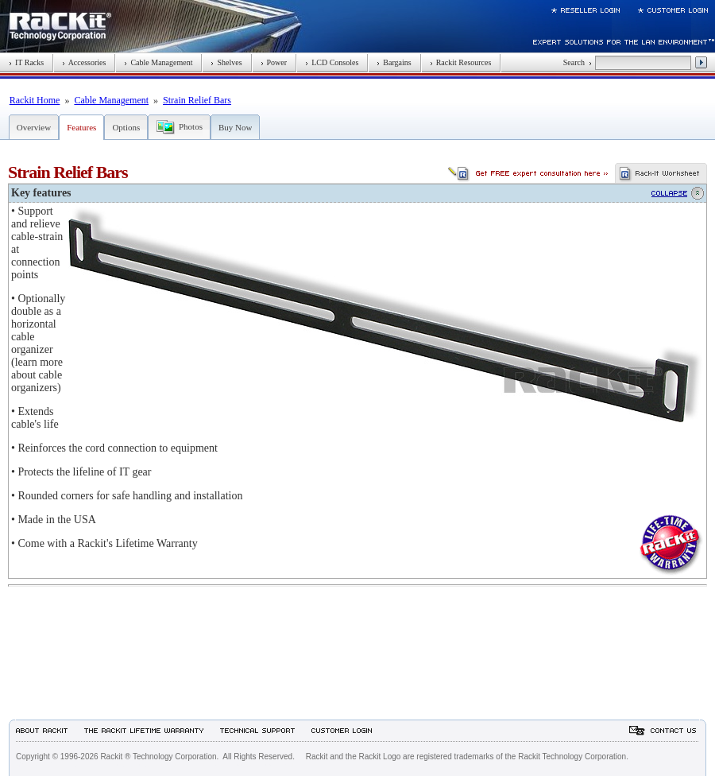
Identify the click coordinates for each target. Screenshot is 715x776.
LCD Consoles (331, 62)
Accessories (84, 62)
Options (126, 127)
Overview (34, 127)
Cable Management (158, 62)
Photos (191, 126)
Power (274, 62)
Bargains (394, 62)
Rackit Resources (461, 62)
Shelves (226, 62)
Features (81, 127)
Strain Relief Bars (197, 100)
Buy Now (235, 127)
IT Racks (26, 62)
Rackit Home (35, 100)
